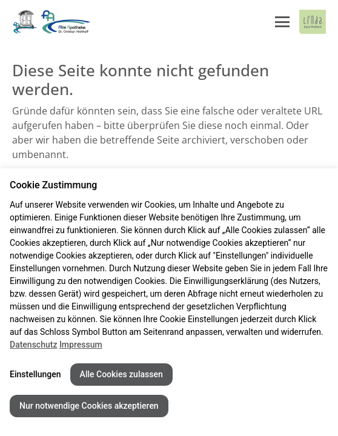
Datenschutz (33, 344)
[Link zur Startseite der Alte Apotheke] (51, 22)
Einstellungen (35, 374)
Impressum (80, 344)
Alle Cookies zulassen (121, 374)
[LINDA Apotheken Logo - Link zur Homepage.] (312, 22)
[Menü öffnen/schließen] (282, 21)
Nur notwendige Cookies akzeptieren (89, 406)
